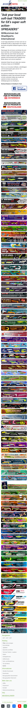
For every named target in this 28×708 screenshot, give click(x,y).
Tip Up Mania (6, 663)
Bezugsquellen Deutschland (10, 675)
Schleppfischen (7, 656)
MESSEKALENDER (8, 696)
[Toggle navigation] (24, 4)
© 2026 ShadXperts (7, 702)
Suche (4, 666)
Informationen (7, 668)
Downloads (6, 673)
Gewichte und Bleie (8, 650)
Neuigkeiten (6, 635)
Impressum (6, 685)
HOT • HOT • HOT (7, 638)
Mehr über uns (7, 681)
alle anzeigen (8, 643)
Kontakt (5, 688)
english (25, 1)
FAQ (3, 693)
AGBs (4, 683)
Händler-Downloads (8, 671)
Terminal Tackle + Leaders (10, 652)
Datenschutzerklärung (8, 690)
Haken (4, 654)
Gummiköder (6, 645)
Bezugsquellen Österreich (9, 678)
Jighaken (5, 647)
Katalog (4, 641)
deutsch (20, 1)
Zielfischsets (6, 659)
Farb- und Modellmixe (8, 661)
